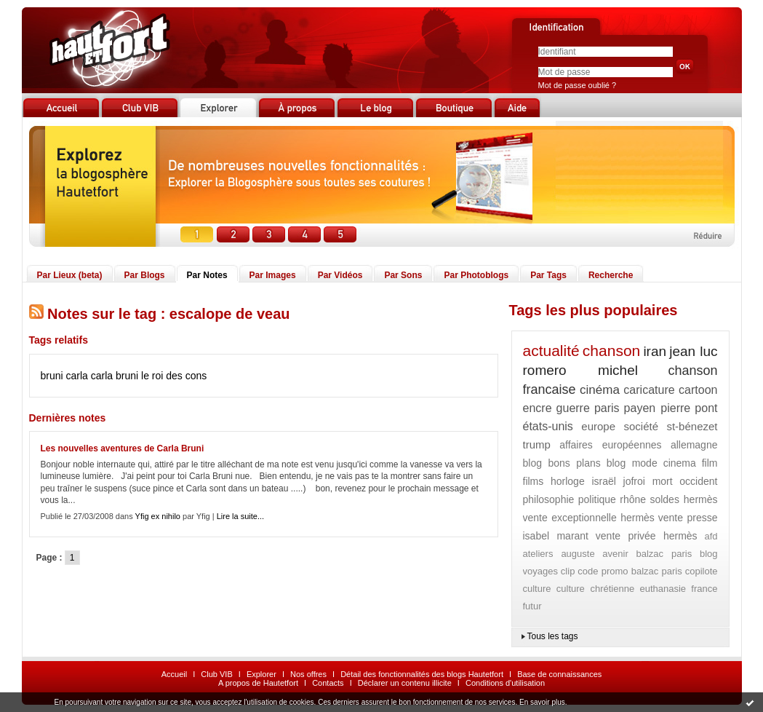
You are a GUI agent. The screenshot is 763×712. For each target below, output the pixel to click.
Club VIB (216, 674)
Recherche (610, 275)
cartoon (698, 390)
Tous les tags (552, 636)
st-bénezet (691, 426)
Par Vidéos (340, 275)
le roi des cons (174, 375)
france (704, 588)
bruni (52, 375)
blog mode (632, 463)
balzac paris (664, 553)
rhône (633, 499)
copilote (701, 571)
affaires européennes (610, 445)
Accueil (174, 674)
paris (607, 408)
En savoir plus (542, 702)
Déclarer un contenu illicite (405, 683)
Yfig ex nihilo (157, 516)
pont (706, 408)
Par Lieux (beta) (70, 275)
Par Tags (548, 275)
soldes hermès (683, 499)
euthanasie (662, 588)
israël (603, 481)
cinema (679, 463)
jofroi (634, 481)
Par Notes (207, 275)
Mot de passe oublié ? (577, 85)
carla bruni (114, 375)
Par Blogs (144, 275)
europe (598, 426)
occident (698, 481)
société (640, 426)
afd (710, 536)
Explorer (261, 674)
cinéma (600, 390)
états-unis (548, 426)
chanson (611, 350)
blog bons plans (562, 463)
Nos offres (308, 674)
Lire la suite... (240, 516)
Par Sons (403, 275)
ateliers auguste (559, 553)
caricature (648, 390)
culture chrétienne (595, 588)
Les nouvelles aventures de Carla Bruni (122, 448)
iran (654, 351)
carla (77, 375)
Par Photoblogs (476, 275)
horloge (568, 481)
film (710, 463)
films (533, 481)
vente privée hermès (647, 536)
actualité (551, 350)
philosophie (549, 499)
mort (662, 481)
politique (597, 499)
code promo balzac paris (630, 571)
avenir (615, 553)
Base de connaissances (559, 674)
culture (537, 588)
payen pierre (657, 408)
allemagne (694, 445)
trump (537, 444)
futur (532, 606)
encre (537, 408)
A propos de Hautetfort (258, 683)
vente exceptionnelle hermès (589, 517)
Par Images (272, 275)
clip (568, 571)
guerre (573, 408)
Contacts (327, 683)
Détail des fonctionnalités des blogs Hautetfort (421, 674)
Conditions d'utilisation (505, 683)
